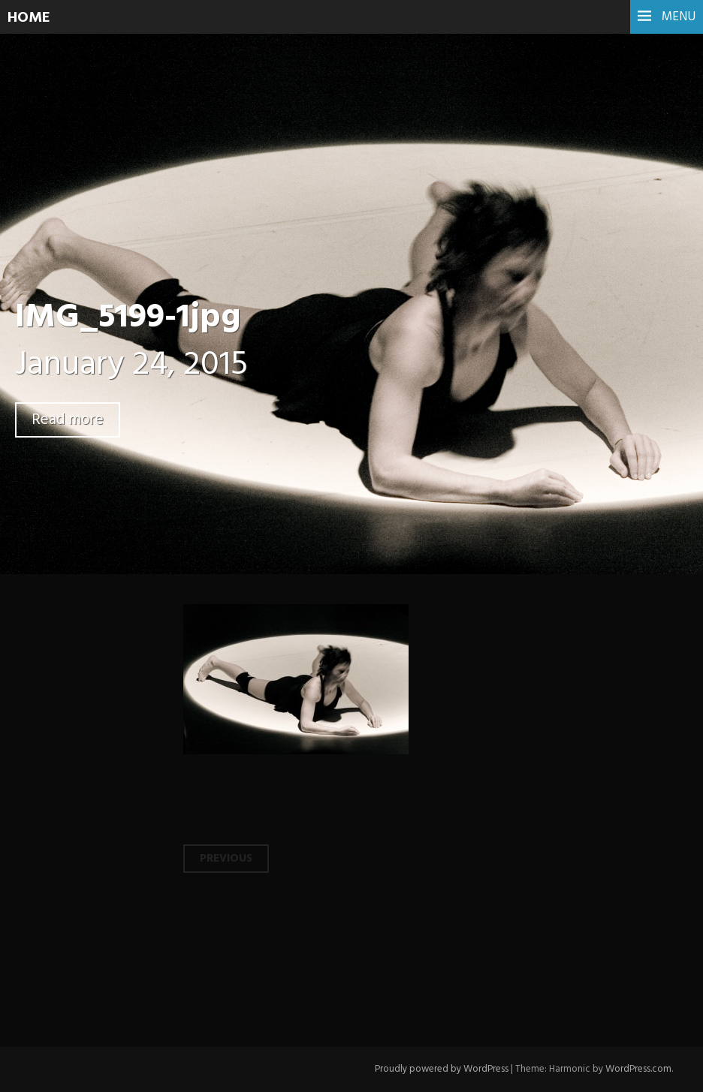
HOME (29, 18)
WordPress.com (638, 1069)
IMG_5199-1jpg (127, 318)
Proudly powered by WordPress (441, 1069)
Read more (68, 420)
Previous (226, 859)
